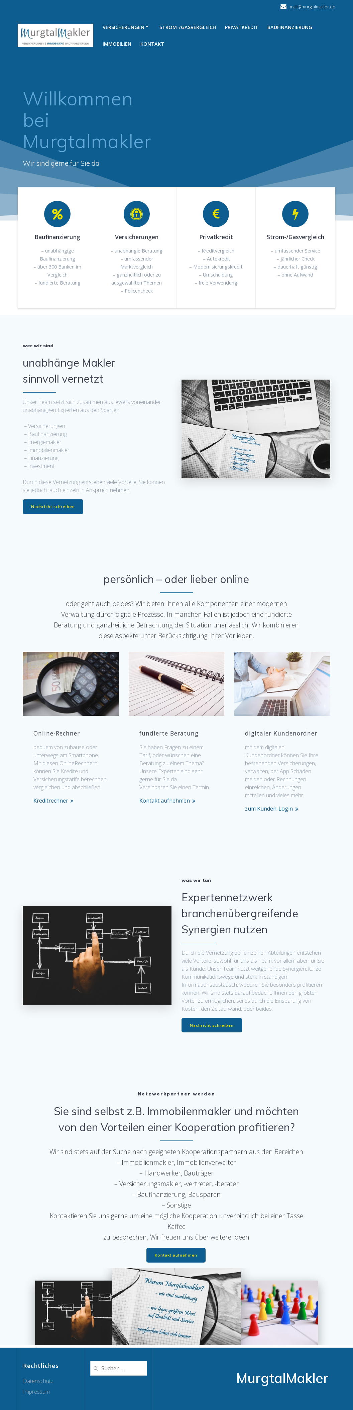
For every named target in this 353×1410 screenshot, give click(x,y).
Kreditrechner (50, 801)
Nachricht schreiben (53, 507)
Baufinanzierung (289, 27)
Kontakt (152, 44)
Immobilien (117, 44)
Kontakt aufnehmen (164, 801)
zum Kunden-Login (269, 809)
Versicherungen (123, 27)
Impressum (36, 1391)
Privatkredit (241, 27)
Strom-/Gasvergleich (187, 27)
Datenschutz (38, 1381)
